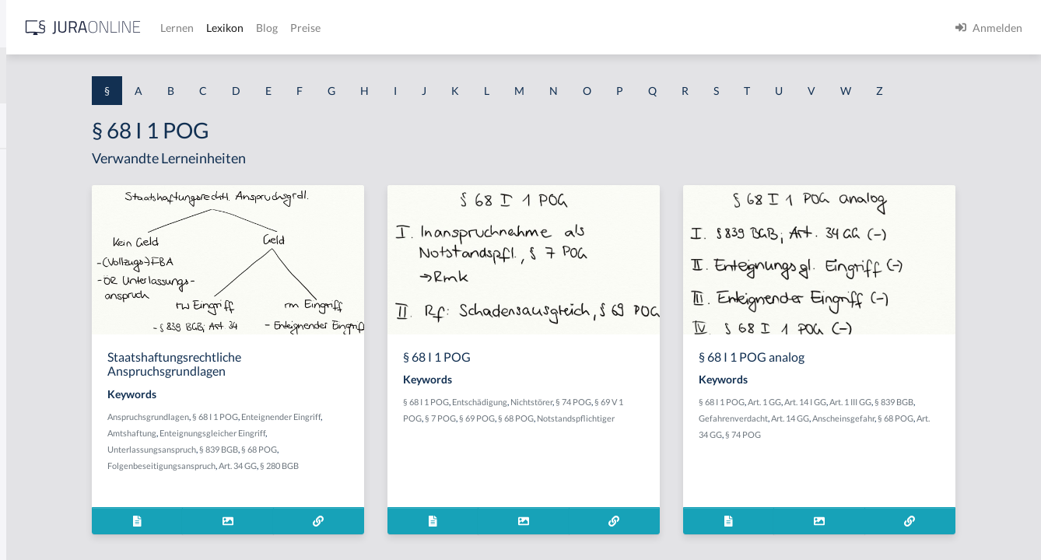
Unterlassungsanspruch (320, 478)
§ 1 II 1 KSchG (45, 515)
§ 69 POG (627, 447)
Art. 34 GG (406, 494)
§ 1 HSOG (35, 305)
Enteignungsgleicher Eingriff (411, 462)
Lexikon (467, 27)
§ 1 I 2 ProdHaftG (54, 410)
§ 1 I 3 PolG (39, 445)
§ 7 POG (590, 447)
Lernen (419, 27)
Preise (548, 27)
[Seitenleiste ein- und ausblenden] (224, 23)
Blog (509, 27)
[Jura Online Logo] (326, 27)
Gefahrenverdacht (859, 447)
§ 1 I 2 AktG (40, 375)
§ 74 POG (710, 430)
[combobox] (124, 75)
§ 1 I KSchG (39, 480)
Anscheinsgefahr (969, 447)
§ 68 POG (428, 478)
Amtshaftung (331, 462)
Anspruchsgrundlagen (317, 445)
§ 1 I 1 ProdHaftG (54, 340)
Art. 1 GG (870, 430)
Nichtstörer (668, 430)
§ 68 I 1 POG (384, 445)
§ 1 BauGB (37, 200)
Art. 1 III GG (956, 430)
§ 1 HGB (32, 270)
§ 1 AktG (33, 165)
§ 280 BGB (448, 494)
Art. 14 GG (916, 447)
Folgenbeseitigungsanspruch (330, 494)
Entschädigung (616, 430)
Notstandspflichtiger (579, 463)
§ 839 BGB (387, 478)
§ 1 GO (28, 235)
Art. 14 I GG (911, 430)
